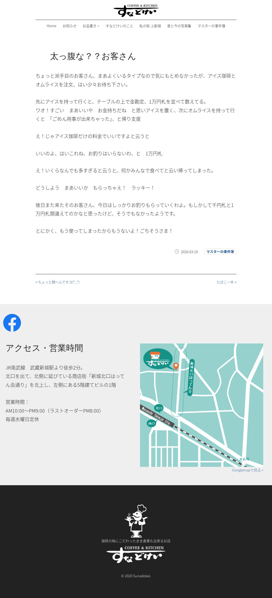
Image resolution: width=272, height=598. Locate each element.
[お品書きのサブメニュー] (98, 26)
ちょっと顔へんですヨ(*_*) (58, 281)
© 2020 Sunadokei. (136, 575)
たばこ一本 (225, 281)
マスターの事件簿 (220, 251)
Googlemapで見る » (247, 469)
